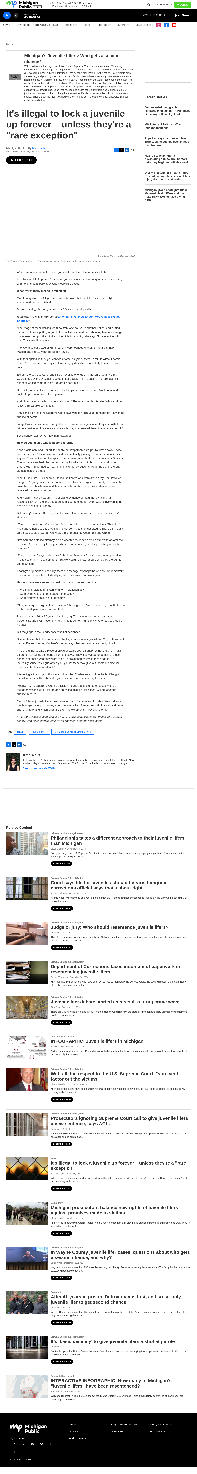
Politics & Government (62, 1043)
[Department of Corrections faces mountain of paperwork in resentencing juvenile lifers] (27, 979)
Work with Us (75, 1438)
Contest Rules (116, 1438)
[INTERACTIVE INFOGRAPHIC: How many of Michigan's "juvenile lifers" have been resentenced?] (27, 1393)
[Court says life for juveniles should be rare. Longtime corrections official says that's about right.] (27, 895)
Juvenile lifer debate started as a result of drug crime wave (115, 1008)
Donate (186, 8)
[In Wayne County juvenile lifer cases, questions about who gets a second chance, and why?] (27, 1264)
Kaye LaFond (57, 1053)
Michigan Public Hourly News (123, 1431)
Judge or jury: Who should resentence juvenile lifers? (110, 934)
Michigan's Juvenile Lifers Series (73, 739)
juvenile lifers (39, 739)
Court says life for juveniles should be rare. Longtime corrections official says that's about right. (109, 892)
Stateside (23, 32)
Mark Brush (56, 1398)
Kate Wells (39, 155)
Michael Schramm (59, 900)
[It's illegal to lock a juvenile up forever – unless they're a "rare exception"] (27, 1175)
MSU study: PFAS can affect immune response (163, 133)
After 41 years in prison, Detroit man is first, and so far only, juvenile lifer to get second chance (116, 1306)
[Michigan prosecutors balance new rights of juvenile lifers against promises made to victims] (27, 1220)
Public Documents (77, 1445)
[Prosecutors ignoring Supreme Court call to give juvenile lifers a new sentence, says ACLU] (27, 1131)
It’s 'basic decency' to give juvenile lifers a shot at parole (113, 1348)
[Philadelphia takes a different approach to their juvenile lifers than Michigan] (27, 850)
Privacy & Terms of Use (161, 1431)
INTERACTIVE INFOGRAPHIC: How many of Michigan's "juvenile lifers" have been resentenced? (111, 1390)
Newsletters (144, 32)
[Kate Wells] (13, 769)
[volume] (16, 22)
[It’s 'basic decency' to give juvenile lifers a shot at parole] (27, 1354)
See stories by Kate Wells (39, 775)
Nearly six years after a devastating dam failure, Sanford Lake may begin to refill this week (167, 166)
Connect (105, 32)
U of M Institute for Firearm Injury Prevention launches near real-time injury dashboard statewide (168, 183)
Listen (88, 32)
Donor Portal (164, 8)
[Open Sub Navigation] (12, 32)
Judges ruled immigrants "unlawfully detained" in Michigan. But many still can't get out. (167, 118)
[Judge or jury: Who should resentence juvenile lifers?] (27, 939)
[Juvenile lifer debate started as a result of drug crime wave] (27, 1014)
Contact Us (74, 1431)
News (6, 32)
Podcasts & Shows (45, 32)
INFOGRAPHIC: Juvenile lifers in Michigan (97, 1048)
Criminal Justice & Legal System (67, 840)
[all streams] (183, 22)
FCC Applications (158, 1438)
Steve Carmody (58, 855)
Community (57, 1210)
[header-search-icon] (150, 8)
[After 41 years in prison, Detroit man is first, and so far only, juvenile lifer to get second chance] (27, 1309)
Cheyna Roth (57, 1225)
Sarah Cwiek (57, 1269)
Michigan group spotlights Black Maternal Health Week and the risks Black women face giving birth (166, 202)
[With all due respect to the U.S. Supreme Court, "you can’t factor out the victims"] (27, 1086)
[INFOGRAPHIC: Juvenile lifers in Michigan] (27, 1053)
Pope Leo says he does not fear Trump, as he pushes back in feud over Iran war (167, 149)
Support (123, 32)
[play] (6, 22)
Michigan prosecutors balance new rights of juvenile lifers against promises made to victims (114, 1217)
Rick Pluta (55, 1014)
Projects (71, 32)
